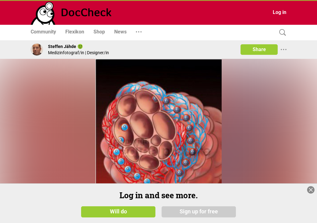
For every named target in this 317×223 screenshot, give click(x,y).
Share (259, 49)
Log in (279, 12)
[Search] (281, 33)
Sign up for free (199, 211)
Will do (118, 211)
